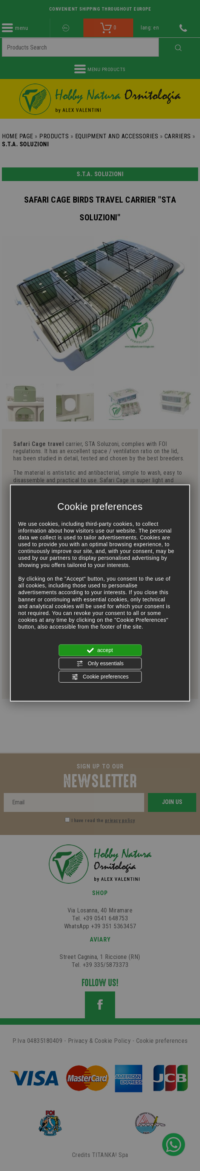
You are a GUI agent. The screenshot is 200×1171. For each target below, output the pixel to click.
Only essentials (100, 663)
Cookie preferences (99, 677)
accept (100, 650)
